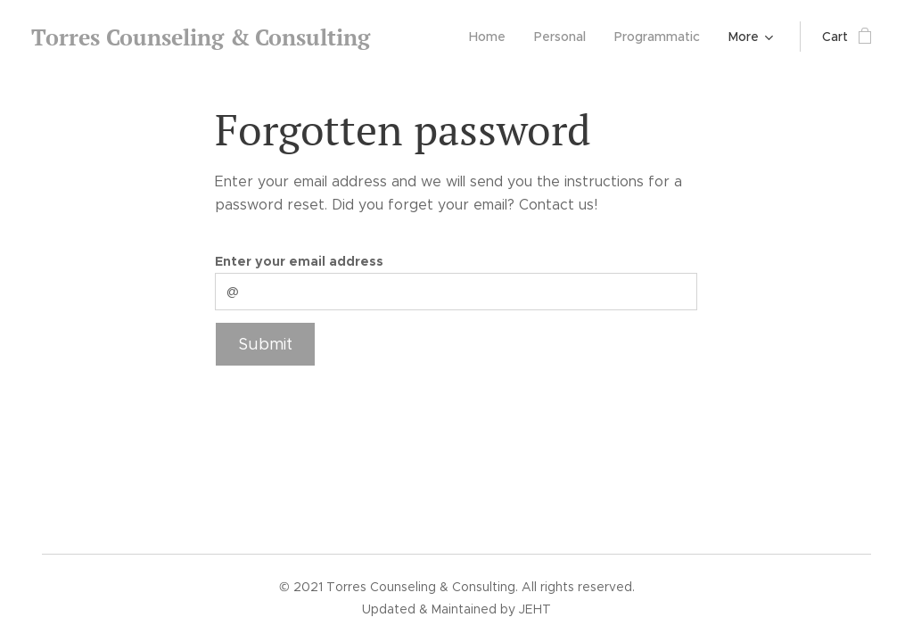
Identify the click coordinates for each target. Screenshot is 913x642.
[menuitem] (492, 36)
